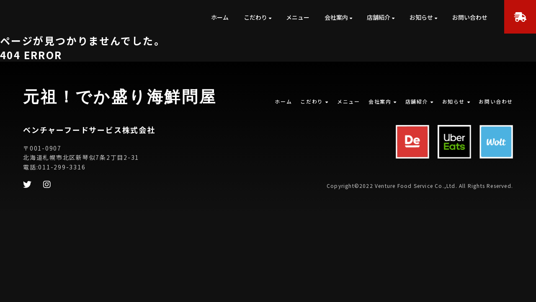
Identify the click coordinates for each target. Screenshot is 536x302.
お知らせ (421, 17)
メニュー (297, 17)
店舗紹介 (378, 17)
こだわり (255, 17)
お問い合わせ (469, 17)
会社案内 (336, 17)
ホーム (220, 17)
